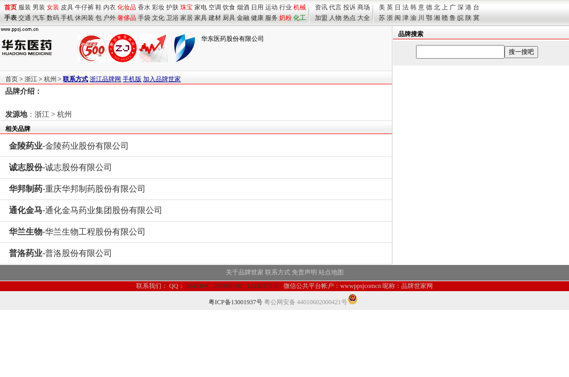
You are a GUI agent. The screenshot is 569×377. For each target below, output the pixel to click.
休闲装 (84, 17)
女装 (53, 7)
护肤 (172, 7)
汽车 (38, 17)
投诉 (349, 7)
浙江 (31, 79)
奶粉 (285, 17)
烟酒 (243, 7)
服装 (24, 7)
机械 (299, 7)
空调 (215, 7)
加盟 (321, 17)
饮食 (229, 7)
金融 (243, 17)
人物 (335, 17)
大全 (363, 17)
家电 (200, 7)
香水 (144, 7)
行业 (285, 7)
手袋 (144, 17)
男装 (38, 7)
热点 (349, 17)
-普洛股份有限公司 (60, 253)
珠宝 (186, 7)
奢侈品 (126, 17)
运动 (271, 7)
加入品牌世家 (162, 79)
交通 (24, 17)
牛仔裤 (84, 7)
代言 (335, 7)
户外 (109, 17)
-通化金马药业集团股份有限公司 (85, 210)
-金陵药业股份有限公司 (69, 145)
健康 (257, 17)
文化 (158, 17)
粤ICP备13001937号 (235, 302)
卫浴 (172, 17)
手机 (67, 17)
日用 (257, 7)
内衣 (109, 7)
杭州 (50, 79)
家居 (186, 17)
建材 (215, 17)
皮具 (67, 7)
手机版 (132, 79)
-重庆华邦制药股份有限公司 (77, 188)
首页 (11, 79)
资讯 (321, 7)
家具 (200, 17)
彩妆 (158, 7)
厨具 (229, 17)
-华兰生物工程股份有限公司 (77, 231)
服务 (271, 17)
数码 (53, 17)
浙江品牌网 (105, 79)
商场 (363, 7)
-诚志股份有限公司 (60, 167)
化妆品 (126, 7)
